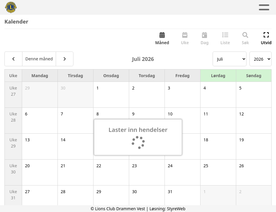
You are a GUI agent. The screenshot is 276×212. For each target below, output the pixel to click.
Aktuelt (71, 7)
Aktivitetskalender (114, 7)
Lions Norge (233, 7)
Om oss (159, 7)
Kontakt (195, 7)
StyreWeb (176, 208)
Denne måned (39, 59)
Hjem (46, 7)
